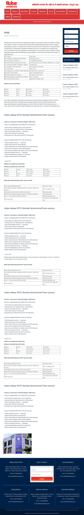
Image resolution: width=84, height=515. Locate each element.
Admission (42, 11)
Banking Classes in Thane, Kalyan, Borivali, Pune (65, 510)
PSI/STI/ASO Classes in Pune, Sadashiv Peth (38, 510)
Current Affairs (60, 11)
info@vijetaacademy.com (17, 476)
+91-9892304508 (18, 473)
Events (51, 11)
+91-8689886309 (44, 500)
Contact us (16, 16)
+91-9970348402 (70, 473)
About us (15, 11)
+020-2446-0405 (18, 499)
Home (7, 11)
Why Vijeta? (24, 11)
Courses (33, 11)
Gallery (8, 16)
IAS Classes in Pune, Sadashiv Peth (15, 510)
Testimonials (72, 11)
